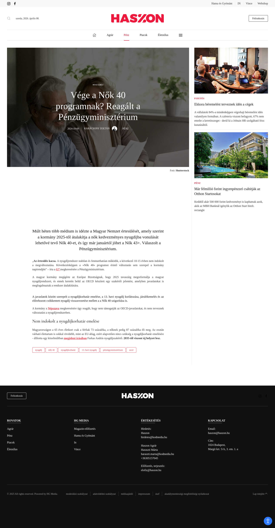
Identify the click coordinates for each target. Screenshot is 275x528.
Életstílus (12, 449)
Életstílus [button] (163, 34)
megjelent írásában (75, 338)
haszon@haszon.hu (219, 432)
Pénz (9, 435)
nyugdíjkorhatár (68, 350)
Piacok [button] (143, 34)
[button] (9, 18)
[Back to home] (137, 18)
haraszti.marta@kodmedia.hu (157, 453)
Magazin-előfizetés (85, 428)
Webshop (263, 3)
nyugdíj (38, 350)
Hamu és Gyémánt (222, 3)
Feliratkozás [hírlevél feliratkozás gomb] (258, 18)
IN (239, 3)
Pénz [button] (126, 34)
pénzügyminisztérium (113, 350)
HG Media (52, 494)
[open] (268, 521)
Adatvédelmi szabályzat (104, 494)
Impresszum (144, 494)
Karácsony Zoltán (100, 128)
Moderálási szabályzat (77, 494)
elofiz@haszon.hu (151, 470)
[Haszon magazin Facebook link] (15, 3)
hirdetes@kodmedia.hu (154, 437)
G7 (58, 269)
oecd (131, 350)
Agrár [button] (110, 34)
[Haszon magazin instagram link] (9, 3)
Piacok (11, 442)
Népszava (53, 308)
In (75, 442)
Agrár (10, 428)
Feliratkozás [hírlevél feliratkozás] (17, 396)
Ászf (157, 494)
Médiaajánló (127, 494)
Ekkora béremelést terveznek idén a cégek (223, 104)
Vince (249, 3)
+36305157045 (149, 458)
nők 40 (51, 350)
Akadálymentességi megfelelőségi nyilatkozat (187, 494)
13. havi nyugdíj (89, 350)
